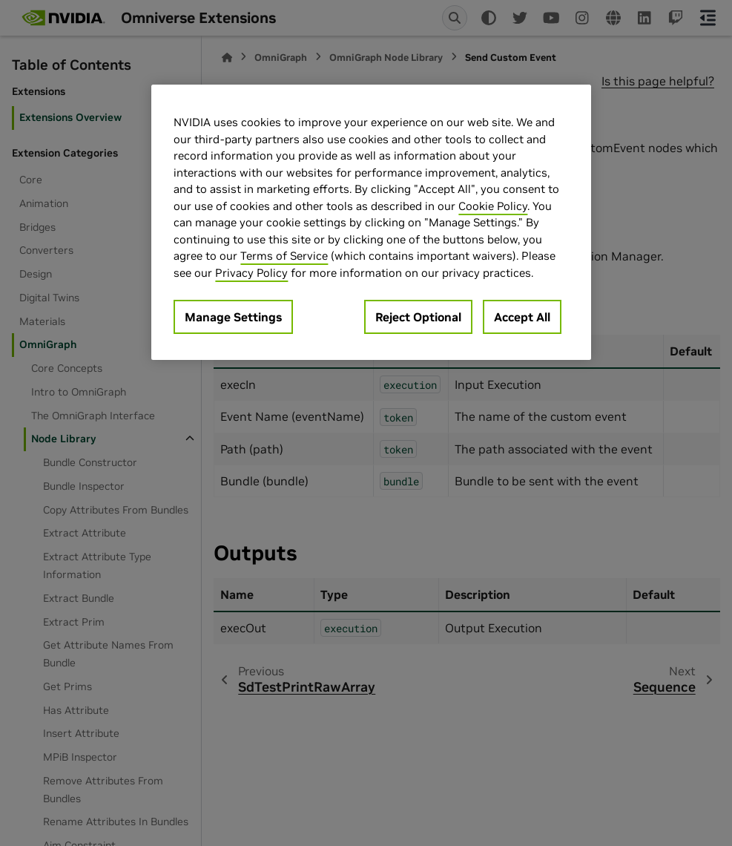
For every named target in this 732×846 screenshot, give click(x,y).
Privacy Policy (251, 273)
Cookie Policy (492, 206)
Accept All (522, 316)
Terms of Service (284, 256)
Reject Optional (418, 316)
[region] (370, 222)
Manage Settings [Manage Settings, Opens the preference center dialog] (233, 316)
